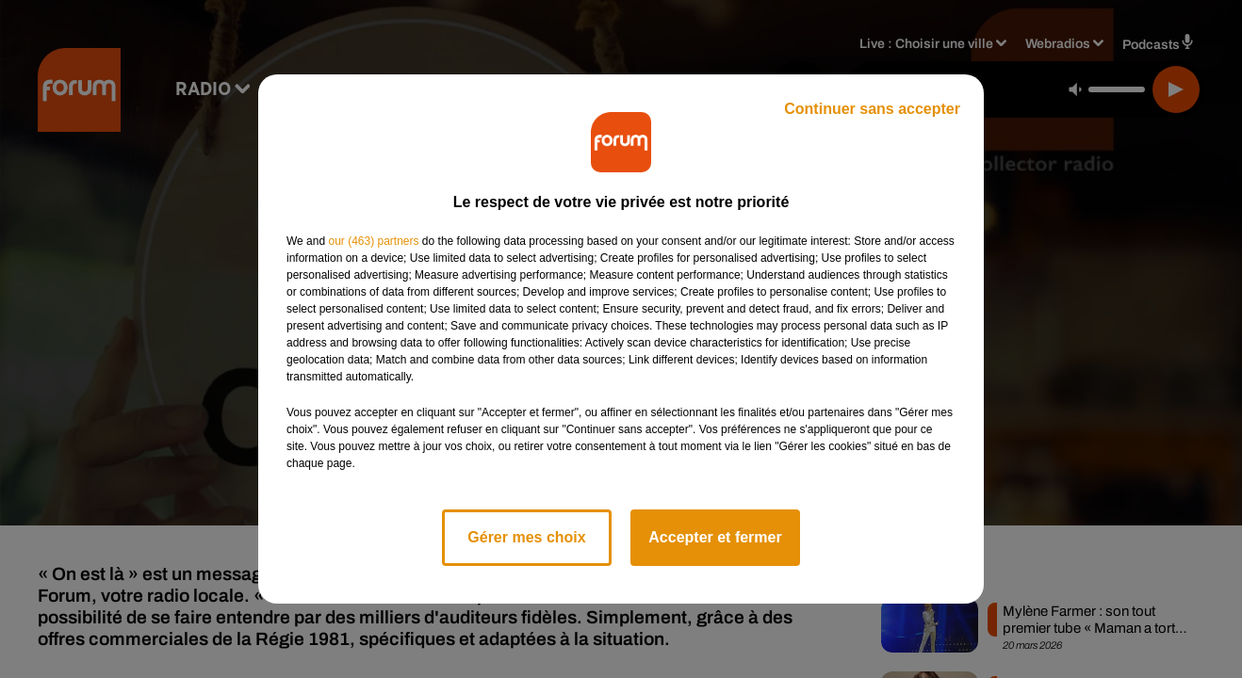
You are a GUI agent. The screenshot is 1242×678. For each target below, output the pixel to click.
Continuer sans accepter (872, 109)
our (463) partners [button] (373, 241)
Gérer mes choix (526, 537)
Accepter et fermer (714, 537)
